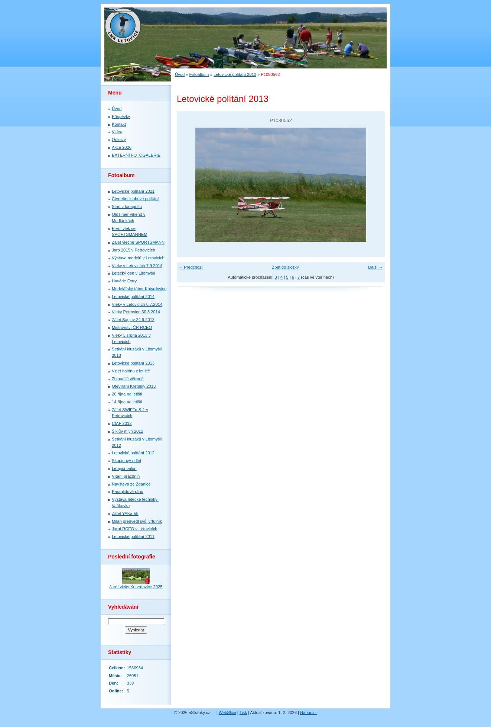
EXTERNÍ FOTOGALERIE (136, 155)
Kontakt (119, 124)
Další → (375, 267)
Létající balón (124, 468)
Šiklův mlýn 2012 (127, 431)
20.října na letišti (127, 394)
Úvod (180, 74)
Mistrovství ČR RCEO (132, 327)
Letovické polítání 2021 (133, 191)
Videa (117, 131)
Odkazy (119, 139)
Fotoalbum (199, 74)
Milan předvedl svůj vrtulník (137, 521)
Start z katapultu (127, 206)
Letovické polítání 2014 (133, 296)
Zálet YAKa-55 (125, 513)
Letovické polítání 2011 (133, 536)
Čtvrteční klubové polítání (135, 198)
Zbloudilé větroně (128, 379)
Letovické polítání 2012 (133, 453)
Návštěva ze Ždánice (131, 484)
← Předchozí (191, 267)
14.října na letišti (127, 402)
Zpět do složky (285, 267)
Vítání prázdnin (126, 476)
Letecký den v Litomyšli (133, 273)
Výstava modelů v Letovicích (138, 258)
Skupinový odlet (126, 460)
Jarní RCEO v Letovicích (134, 528)
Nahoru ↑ (308, 712)
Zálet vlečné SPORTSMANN (138, 242)
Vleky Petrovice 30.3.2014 (136, 312)
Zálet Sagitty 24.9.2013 (133, 319)
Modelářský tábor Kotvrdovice (139, 288)
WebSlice (227, 712)
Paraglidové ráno (127, 491)
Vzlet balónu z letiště (131, 371)
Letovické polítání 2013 (235, 74)
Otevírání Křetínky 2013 (134, 386)
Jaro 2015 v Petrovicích (133, 250)
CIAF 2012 (121, 423)
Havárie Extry (124, 281)
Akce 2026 (121, 147)
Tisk (243, 712)
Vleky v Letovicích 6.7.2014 (137, 304)
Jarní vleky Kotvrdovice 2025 (135, 587)
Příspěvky (121, 116)
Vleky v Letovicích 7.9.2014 (137, 265)
